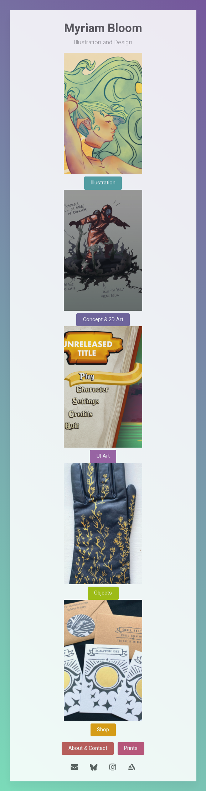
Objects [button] (103, 593)
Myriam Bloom (103, 28)
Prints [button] (131, 748)
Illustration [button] (103, 182)
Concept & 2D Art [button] (103, 319)
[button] (74, 767)
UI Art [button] (103, 456)
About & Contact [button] (87, 748)
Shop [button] (103, 729)
